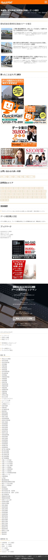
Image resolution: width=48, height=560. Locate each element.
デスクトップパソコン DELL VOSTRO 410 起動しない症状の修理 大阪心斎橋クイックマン (23, 211)
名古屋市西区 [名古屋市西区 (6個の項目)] (18, 191)
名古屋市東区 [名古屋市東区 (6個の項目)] (36, 188)
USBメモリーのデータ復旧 (6, 234)
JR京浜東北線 (5, 362)
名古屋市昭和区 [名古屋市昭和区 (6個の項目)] (32, 188)
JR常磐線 (4, 375)
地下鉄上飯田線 (6, 449)
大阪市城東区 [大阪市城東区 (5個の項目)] (39, 191)
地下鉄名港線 (5, 452)
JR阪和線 (4, 391)
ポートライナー (6, 402)
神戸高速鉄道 (5, 494)
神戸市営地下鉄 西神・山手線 (10, 492)
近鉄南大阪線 (5, 501)
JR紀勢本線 (5, 384)
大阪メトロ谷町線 (6, 470)
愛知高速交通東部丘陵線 (8, 481)
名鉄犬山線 (5, 433)
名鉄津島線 (5, 429)
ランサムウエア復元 (7, 350)
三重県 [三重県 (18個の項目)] (2, 188)
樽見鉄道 (4, 487)
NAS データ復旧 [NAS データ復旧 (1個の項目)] (10, 176)
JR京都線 (4, 364)
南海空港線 (5, 413)
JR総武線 (4, 387)
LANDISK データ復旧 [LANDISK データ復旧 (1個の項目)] (4, 176)
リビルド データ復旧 (8, 551)
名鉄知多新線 (5, 434)
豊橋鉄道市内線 (6, 496)
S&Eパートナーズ (4, 233)
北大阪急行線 (5, 409)
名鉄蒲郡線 (5, 442)
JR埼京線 (4, 369)
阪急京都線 (5, 519)
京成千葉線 (5, 405)
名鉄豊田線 (5, 447)
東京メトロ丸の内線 (7, 483)
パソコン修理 (5, 550)
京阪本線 (4, 407)
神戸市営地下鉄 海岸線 (8, 490)
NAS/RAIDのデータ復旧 (6, 231)
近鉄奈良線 (5, 507)
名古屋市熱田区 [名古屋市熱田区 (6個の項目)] (3, 191)
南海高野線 (5, 414)
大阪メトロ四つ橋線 (7, 465)
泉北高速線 (5, 489)
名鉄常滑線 (5, 425)
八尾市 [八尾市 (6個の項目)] (4, 188)
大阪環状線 (5, 476)
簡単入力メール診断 (24, 319)
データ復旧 (5, 548)
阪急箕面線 (5, 528)
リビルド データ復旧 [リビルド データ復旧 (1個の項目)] (32, 176)
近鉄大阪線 (5, 505)
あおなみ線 (5, 396)
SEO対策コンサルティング (9, 343)
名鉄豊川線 (5, 445)
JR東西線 (4, 378)
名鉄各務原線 (5, 418)
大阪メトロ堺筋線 (6, 467)
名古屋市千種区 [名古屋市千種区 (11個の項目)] (21, 188)
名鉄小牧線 (5, 422)
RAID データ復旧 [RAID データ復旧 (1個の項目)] (16, 176)
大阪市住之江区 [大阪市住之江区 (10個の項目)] (30, 191)
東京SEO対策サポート (5, 237)
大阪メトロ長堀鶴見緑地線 (9, 472)
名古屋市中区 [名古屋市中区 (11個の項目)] (11, 188)
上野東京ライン (6, 404)
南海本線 (4, 411)
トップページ (5, 335)
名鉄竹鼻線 (5, 438)
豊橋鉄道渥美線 (6, 498)
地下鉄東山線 (5, 454)
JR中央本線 (5, 360)
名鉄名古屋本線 (6, 420)
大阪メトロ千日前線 (7, 463)
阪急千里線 (5, 523)
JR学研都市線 (5, 371)
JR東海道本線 (5, 377)
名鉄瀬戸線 (5, 431)
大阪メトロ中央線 (6, 460)
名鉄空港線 (5, 436)
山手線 (3, 478)
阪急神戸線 (5, 527)
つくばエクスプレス (7, 398)
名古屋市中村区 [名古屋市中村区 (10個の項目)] (16, 188)
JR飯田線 (4, 393)
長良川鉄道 (5, 517)
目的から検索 (5, 337)
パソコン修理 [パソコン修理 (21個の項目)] (26, 176)
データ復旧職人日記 (8, 216)
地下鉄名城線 (5, 451)
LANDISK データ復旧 (8, 542)
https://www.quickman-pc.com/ (24, 325)
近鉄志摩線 (5, 510)
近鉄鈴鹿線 (5, 512)
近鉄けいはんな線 (6, 499)
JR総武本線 (5, 386)
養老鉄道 (4, 534)
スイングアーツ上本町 (5, 236)
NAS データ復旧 (6, 544)
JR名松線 (4, 367)
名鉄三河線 (5, 416)
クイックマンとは (6, 344)
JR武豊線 (4, 380)
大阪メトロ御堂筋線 (7, 469)
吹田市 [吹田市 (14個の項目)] (21, 191)
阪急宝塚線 (5, 525)
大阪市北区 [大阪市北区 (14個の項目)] (34, 191)
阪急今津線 (5, 521)
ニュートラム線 (6, 400)
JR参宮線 (4, 366)
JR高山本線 (5, 395)
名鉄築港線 (5, 440)
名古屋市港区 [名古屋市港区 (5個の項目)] (41, 188)
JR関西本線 (5, 389)
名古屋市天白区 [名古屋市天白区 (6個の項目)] (26, 188)
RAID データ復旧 (7, 546)
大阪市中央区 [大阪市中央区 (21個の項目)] (25, 191)
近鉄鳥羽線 (5, 514)
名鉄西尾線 (5, 443)
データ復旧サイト (6, 348)
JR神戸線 (4, 382)
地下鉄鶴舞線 (5, 458)
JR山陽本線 (5, 373)
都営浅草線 (5, 516)
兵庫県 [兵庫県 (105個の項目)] (7, 188)
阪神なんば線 (5, 530)
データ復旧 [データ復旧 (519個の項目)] (21, 176)
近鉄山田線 (5, 508)
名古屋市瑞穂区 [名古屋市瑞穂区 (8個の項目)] (8, 191)
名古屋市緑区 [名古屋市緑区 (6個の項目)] (13, 191)
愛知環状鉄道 (5, 480)
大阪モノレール (6, 474)
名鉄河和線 (5, 427)
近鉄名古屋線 (5, 503)
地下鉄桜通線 (5, 456)
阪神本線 (4, 532)
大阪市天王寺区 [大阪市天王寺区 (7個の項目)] (44, 191)
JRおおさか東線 (6, 358)
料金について (5, 339)
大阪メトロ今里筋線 (7, 461)
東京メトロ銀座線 (6, 485)
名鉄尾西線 (5, 424)
